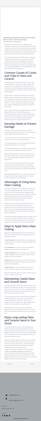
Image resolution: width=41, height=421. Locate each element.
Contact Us (4, 413)
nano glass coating (16, 351)
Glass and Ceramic (7, 41)
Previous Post (9, 363)
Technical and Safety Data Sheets (8, 408)
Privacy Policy (4, 406)
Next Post (32, 363)
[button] (39, 3)
